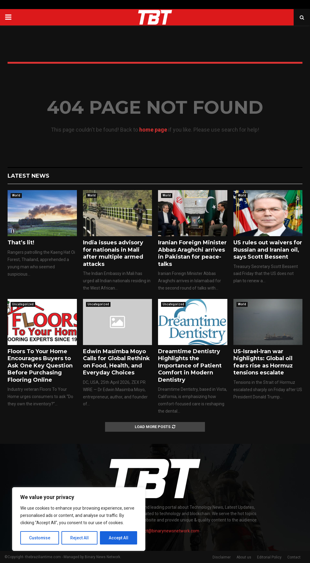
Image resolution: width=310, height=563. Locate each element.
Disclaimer (222, 557)
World (16, 195)
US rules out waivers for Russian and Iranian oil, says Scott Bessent (267, 249)
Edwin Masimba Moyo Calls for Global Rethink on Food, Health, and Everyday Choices (116, 362)
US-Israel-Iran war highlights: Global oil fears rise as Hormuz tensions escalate (263, 362)
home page (153, 129)
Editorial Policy (269, 557)
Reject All (80, 537)
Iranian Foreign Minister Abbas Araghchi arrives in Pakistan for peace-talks (192, 253)
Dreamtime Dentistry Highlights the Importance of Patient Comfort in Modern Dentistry (190, 365)
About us (243, 557)
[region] (78, 519)
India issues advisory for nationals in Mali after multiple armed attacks (113, 253)
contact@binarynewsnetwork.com (166, 530)
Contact (294, 557)
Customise (40, 537)
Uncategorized (23, 304)
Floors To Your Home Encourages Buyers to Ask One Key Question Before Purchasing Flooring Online (40, 365)
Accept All (118, 537)
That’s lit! (21, 242)
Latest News (28, 176)
